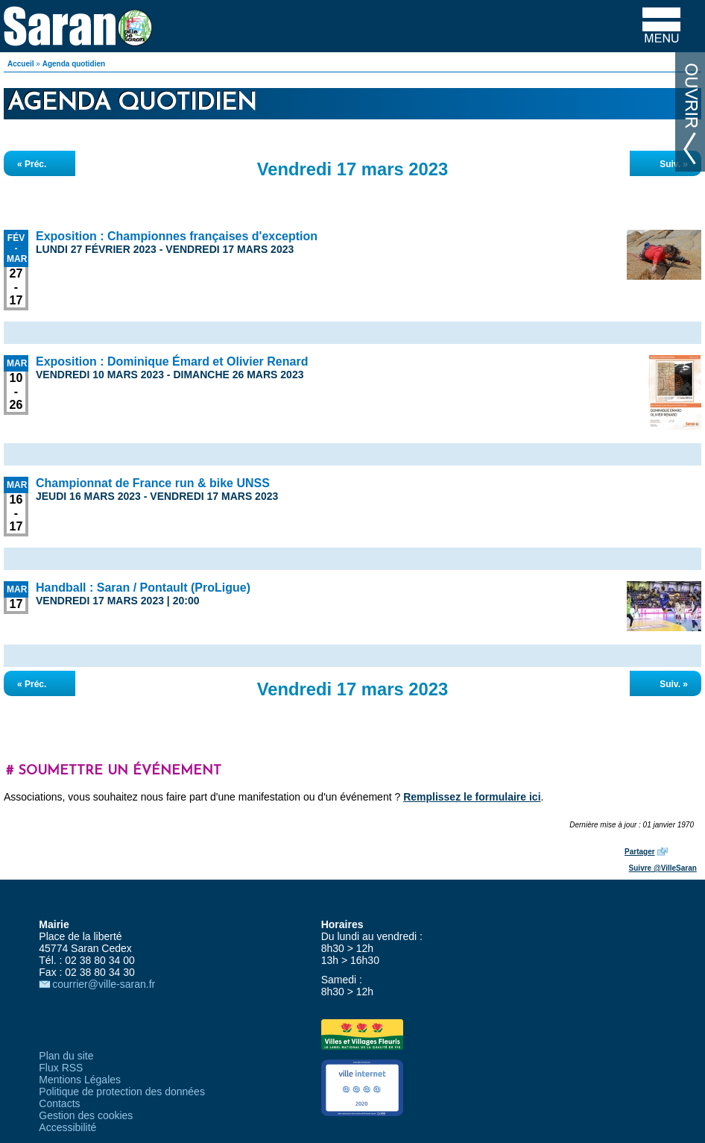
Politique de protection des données (122, 1091)
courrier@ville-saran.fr (103, 984)
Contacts (59, 1103)
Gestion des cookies (86, 1115)
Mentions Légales (80, 1080)
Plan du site (66, 1056)
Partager (640, 852)
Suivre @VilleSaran (663, 868)
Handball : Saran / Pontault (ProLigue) (143, 587)
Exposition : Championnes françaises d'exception (176, 236)
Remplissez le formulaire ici (471, 797)
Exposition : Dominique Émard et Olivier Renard (172, 361)
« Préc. (31, 164)
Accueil (20, 64)
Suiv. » (674, 164)
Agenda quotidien (73, 64)
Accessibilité (67, 1127)
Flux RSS (61, 1068)
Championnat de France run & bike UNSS (153, 483)
